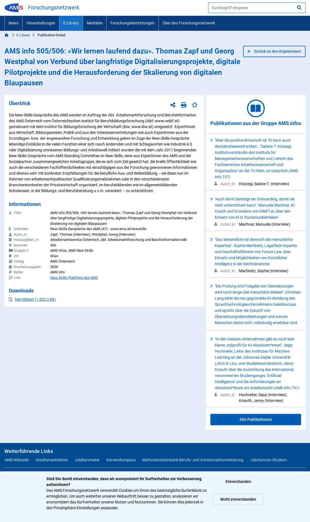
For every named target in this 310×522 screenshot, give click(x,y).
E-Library (71, 23)
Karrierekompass (121, 460)
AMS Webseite (16, 460)
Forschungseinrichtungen (132, 23)
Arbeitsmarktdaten (52, 460)
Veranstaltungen (40, 23)
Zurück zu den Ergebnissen (274, 51)
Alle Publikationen (256, 419)
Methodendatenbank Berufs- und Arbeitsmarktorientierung (192, 460)
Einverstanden (238, 481)
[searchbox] (257, 7)
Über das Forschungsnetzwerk (189, 23)
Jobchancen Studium (268, 460)
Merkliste (94, 23)
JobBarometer (87, 460)
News (13, 23)
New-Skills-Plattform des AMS (74, 278)
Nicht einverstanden (238, 499)
